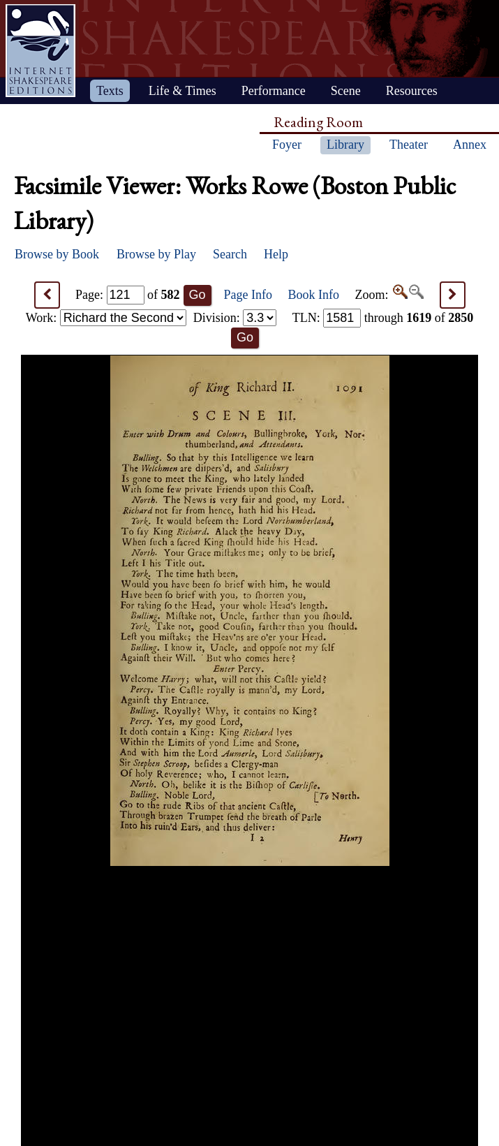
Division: (235, 318)
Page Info (248, 295)
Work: (106, 318)
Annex (469, 145)
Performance (273, 91)
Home (40, 50)
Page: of (127, 295)
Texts (110, 91)
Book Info (314, 295)
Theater (408, 145)
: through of (383, 318)
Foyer (286, 145)
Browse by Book (57, 254)
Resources (412, 91)
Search (230, 254)
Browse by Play (156, 254)
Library (345, 145)
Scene (346, 91)
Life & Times (182, 91)
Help (276, 254)
